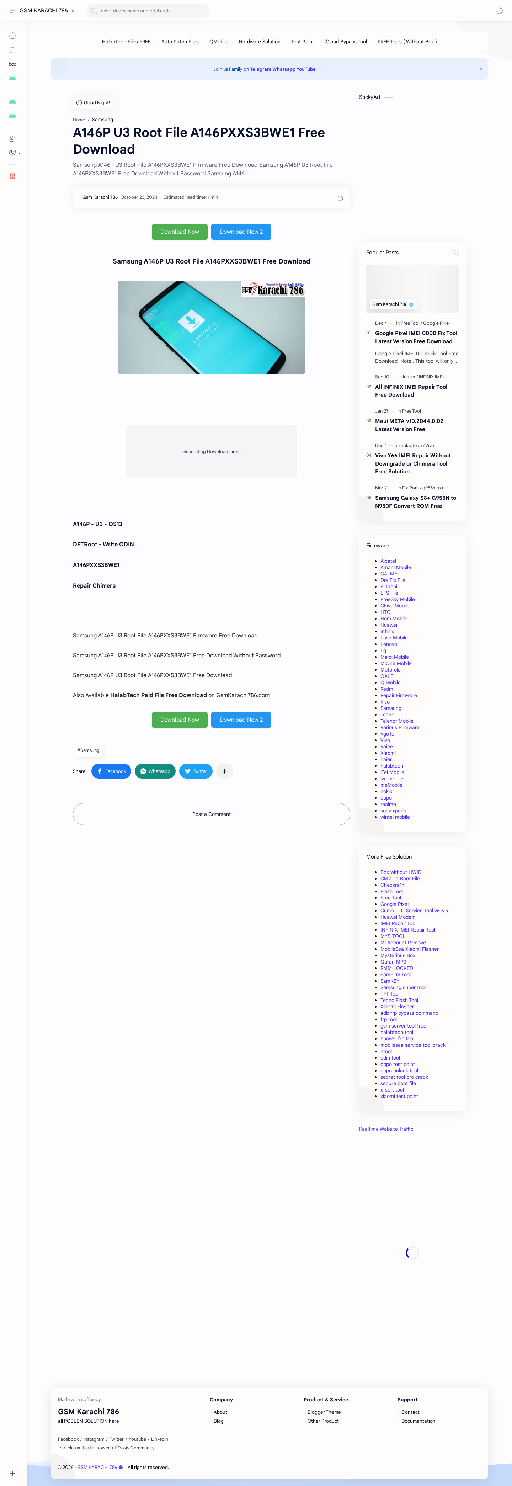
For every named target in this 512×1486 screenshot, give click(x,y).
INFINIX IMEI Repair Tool (407, 930)
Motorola (390, 670)
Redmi (387, 689)
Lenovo (388, 644)
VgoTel (387, 734)
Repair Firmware (398, 695)
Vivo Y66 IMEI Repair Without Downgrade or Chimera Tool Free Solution (413, 463)
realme (388, 804)
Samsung (390, 708)
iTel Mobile (392, 772)
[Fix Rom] (411, 488)
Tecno (387, 714)
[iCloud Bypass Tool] (346, 42)
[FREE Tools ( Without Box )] (407, 42)
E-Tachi (388, 586)
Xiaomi (388, 753)
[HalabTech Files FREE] (126, 42)
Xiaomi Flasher (397, 1006)
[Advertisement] (412, 1253)
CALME (388, 573)
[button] (499, 10)
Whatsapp (283, 69)
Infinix (387, 631)
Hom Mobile (393, 618)
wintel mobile (395, 817)
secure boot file (398, 1083)
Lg (383, 650)
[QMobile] (218, 42)
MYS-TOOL (393, 936)
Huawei (388, 625)
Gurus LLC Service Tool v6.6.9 (414, 910)
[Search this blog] (147, 11)
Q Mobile (390, 682)
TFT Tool (389, 994)
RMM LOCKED (396, 968)
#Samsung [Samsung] (88, 750)
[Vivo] (429, 445)
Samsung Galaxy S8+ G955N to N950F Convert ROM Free (415, 501)
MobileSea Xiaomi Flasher (409, 949)
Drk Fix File (392, 580)
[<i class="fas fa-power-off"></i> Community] (109, 1447)
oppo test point (397, 1064)
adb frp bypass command (409, 1013)
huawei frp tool (397, 1038)
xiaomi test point (399, 1096)
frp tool (388, 1019)
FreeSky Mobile (397, 599)
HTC (385, 612)
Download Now (179, 231)
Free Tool (390, 898)
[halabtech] (413, 445)
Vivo (385, 740)
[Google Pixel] (436, 323)
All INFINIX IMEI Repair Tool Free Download (411, 390)
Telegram (260, 69)
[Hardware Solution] (260, 42)
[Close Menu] (481, 69)
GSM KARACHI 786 (44, 10)
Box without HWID (401, 872)
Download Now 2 (241, 231)
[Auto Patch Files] (180, 42)
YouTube (306, 69)
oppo (386, 798)
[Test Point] (302, 42)
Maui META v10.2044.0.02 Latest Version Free (409, 425)
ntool (386, 1051)
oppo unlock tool (399, 1070)
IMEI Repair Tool (398, 923)
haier (386, 759)
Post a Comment (211, 814)
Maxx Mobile (394, 657)
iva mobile (391, 778)
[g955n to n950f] (438, 488)
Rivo (385, 702)
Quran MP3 (393, 962)
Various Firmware (400, 727)
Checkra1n (392, 885)
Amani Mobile (395, 567)
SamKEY (389, 981)
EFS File (389, 593)
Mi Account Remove (403, 942)
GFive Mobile (395, 606)
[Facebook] (68, 1439)
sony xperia (393, 810)
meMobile (391, 785)
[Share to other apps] (224, 771)
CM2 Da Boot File (400, 878)
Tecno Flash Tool (399, 1000)
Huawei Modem (398, 917)
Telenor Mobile (397, 721)
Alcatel (388, 561)
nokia (386, 791)
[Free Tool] (411, 323)
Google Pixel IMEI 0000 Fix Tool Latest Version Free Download (416, 337)
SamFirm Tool (395, 974)
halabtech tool (396, 1032)
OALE (386, 676)
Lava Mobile (394, 638)
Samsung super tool (403, 987)
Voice (386, 746)
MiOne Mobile (396, 663)
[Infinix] (410, 377)
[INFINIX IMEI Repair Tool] (443, 377)
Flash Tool (391, 891)
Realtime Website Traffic (386, 1129)
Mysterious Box (397, 955)
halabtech (391, 766)
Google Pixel (394, 904)
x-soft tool (392, 1090)
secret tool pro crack (404, 1077)
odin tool (390, 1058)
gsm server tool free (403, 1026)
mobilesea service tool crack (413, 1045)
